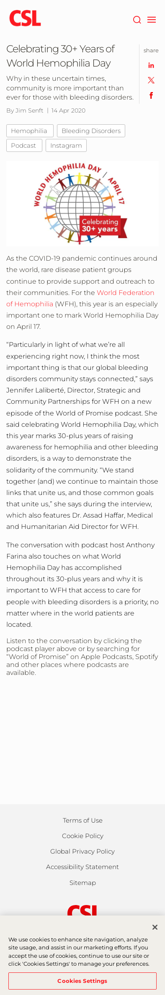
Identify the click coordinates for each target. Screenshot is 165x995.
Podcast (24, 145)
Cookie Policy (82, 836)
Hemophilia (30, 131)
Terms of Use (83, 820)
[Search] (136, 18)
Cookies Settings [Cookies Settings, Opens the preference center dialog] (82, 984)
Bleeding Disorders (91, 131)
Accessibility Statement (82, 867)
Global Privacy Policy (82, 851)
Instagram (66, 145)
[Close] (155, 930)
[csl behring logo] (82, 913)
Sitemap (83, 883)
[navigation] (151, 18)
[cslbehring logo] (25, 19)
